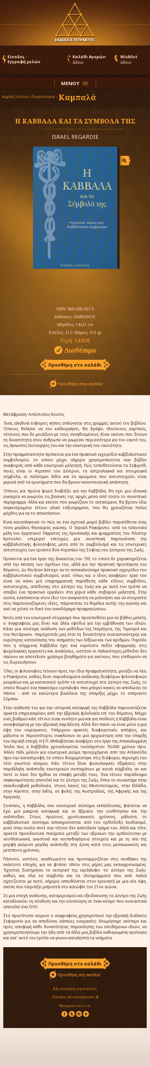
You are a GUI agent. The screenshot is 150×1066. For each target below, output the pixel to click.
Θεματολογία (43, 96)
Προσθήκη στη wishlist (79, 975)
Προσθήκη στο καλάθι (75, 365)
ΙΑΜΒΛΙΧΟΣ (84, 317)
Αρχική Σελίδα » (16, 96)
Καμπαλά (77, 97)
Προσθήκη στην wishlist (80, 384)
